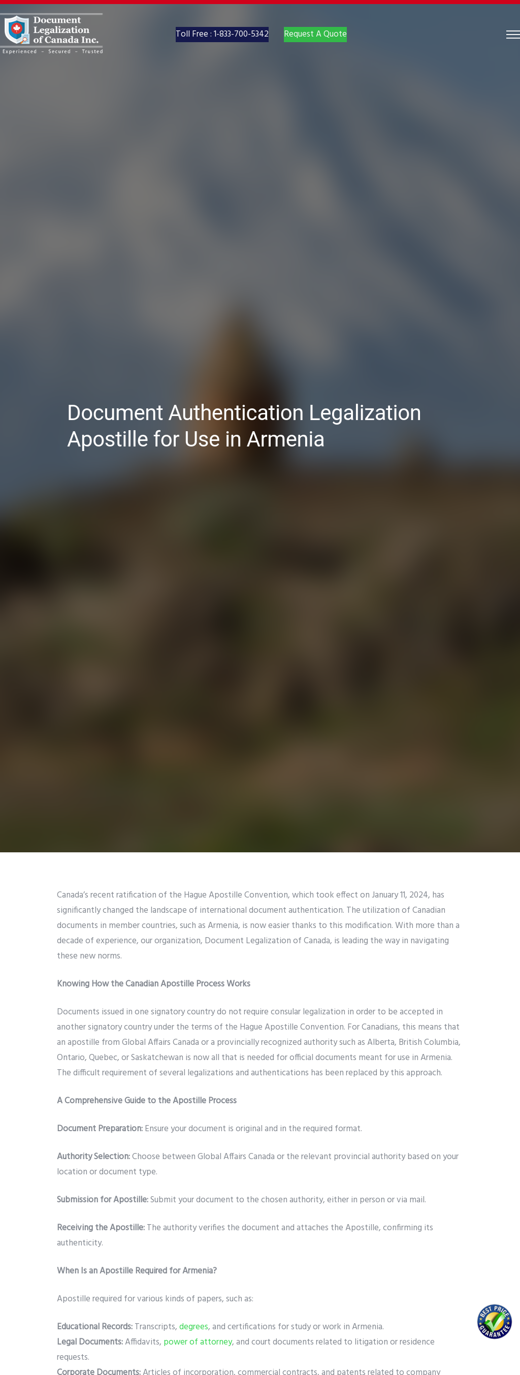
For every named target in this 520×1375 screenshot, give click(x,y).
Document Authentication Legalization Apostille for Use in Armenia (244, 426)
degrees (193, 1327)
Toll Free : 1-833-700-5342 (222, 44)
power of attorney (198, 1342)
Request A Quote (315, 44)
